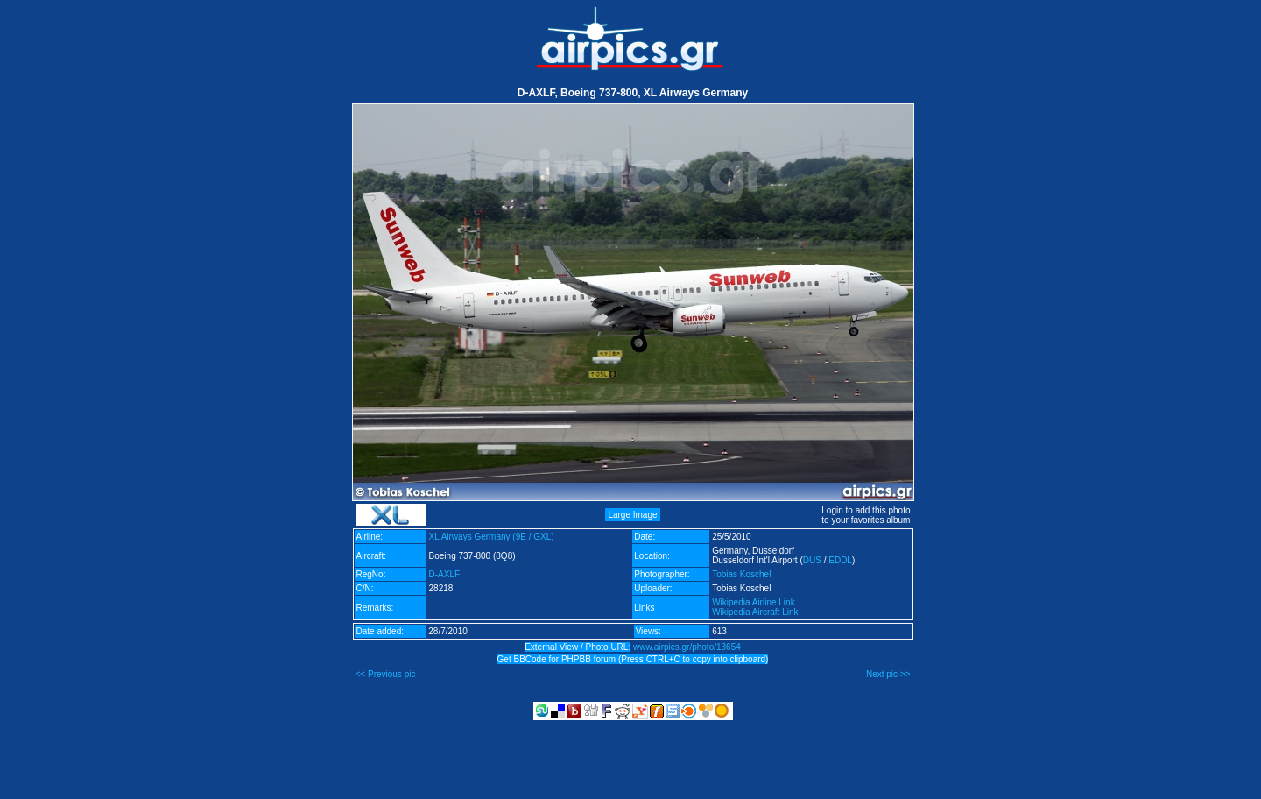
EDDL (840, 560)
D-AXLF (445, 574)
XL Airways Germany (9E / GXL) (491, 536)
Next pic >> (888, 674)
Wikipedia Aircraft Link (755, 612)
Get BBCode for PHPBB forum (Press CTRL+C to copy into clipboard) (633, 659)
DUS (812, 560)
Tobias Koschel (741, 574)
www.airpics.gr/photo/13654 (687, 647)
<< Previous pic (386, 674)
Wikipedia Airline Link (753, 602)
